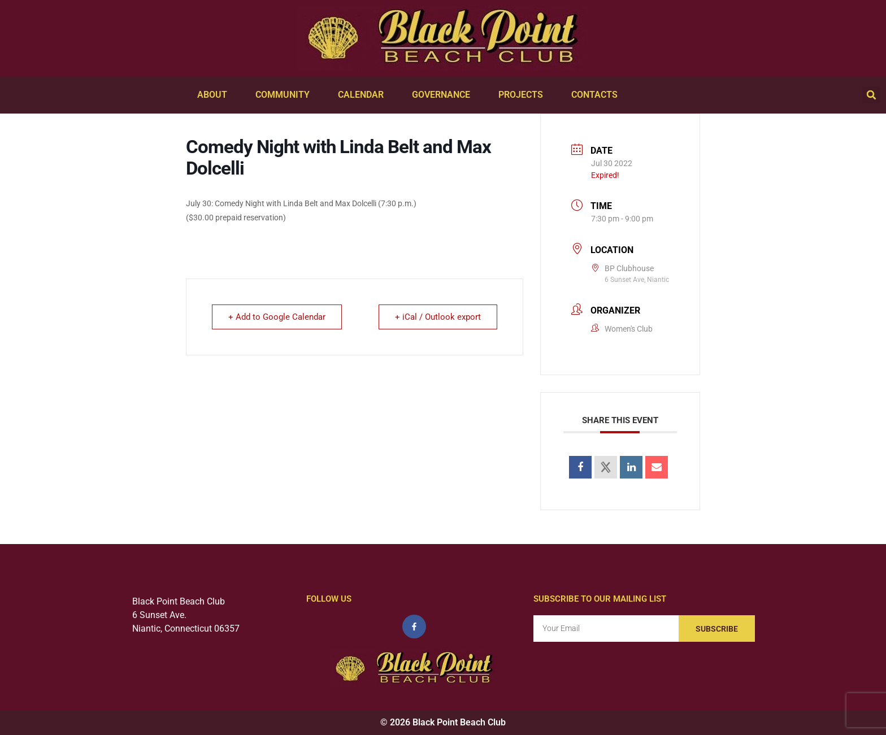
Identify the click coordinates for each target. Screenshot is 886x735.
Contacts (597, 95)
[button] (871, 94)
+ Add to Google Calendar (276, 317)
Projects (523, 95)
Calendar (363, 95)
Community (285, 95)
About (215, 95)
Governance (444, 95)
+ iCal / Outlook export (438, 317)
